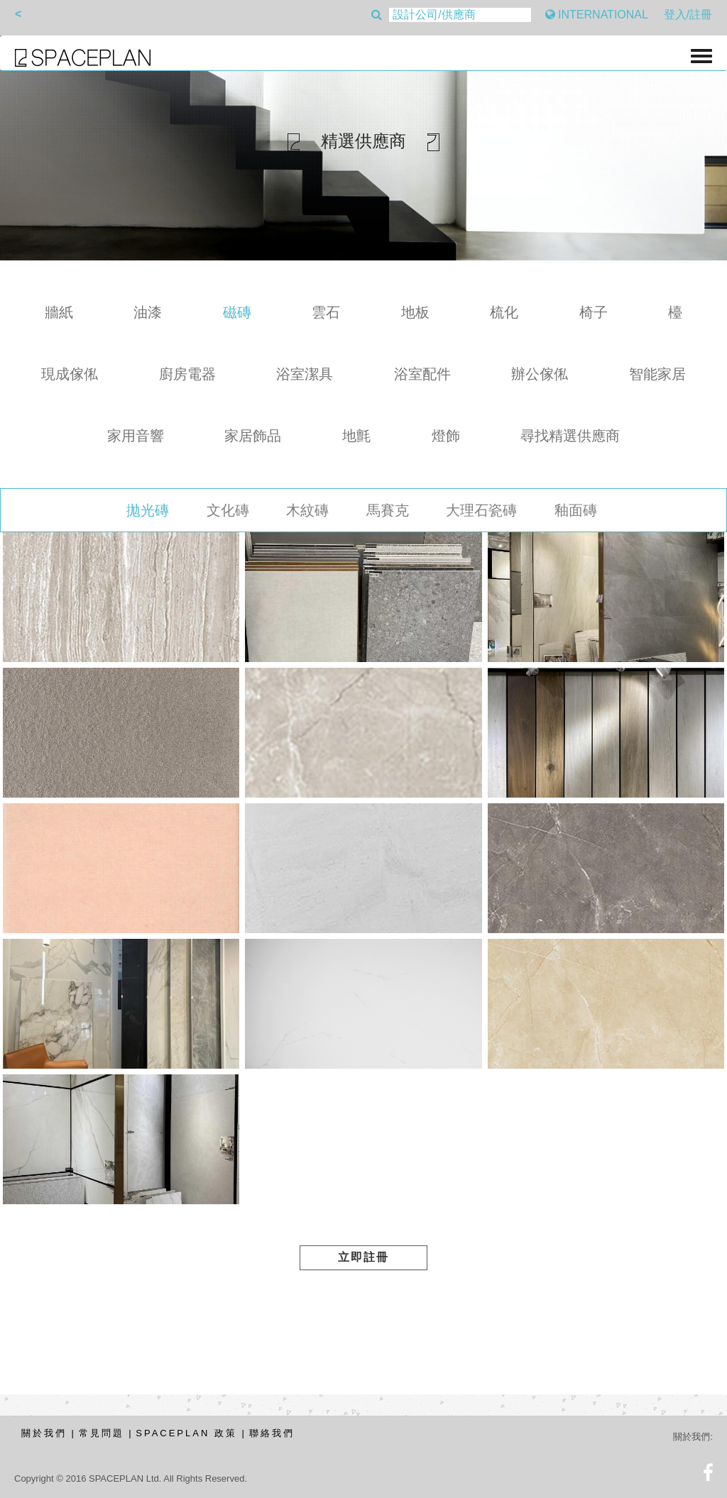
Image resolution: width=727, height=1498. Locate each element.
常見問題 (101, 1433)
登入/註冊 (688, 15)
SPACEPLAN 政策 (186, 1433)
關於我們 (44, 1433)
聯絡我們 (272, 1433)
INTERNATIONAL (596, 15)
